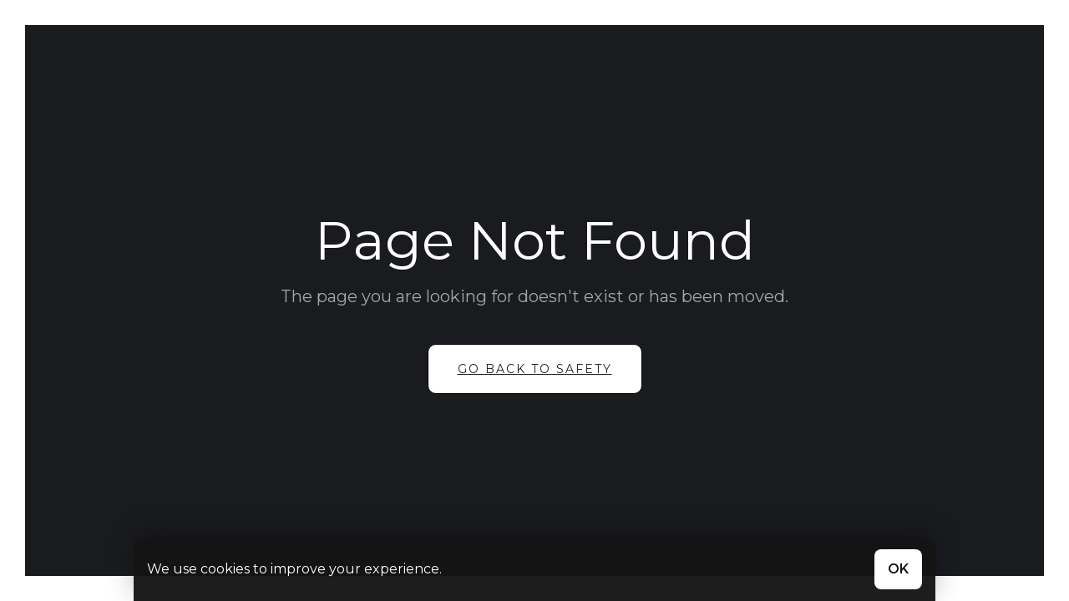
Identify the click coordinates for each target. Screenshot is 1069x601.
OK (898, 569)
